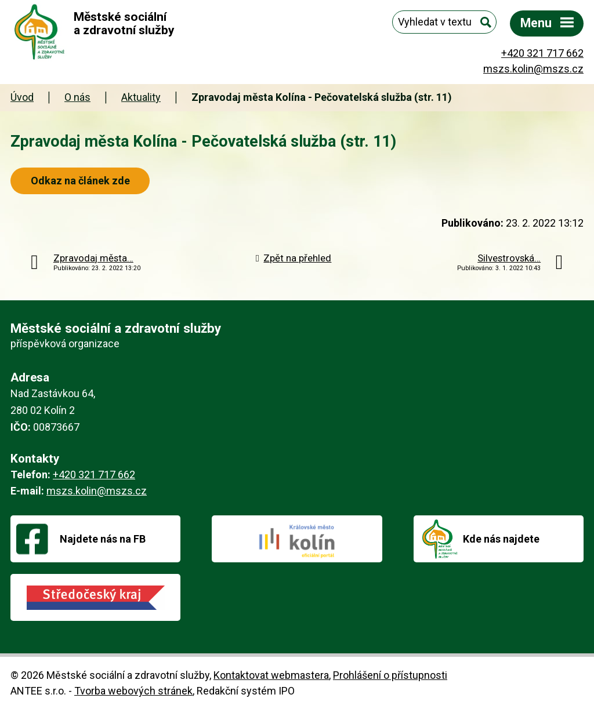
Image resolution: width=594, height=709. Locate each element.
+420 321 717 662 (542, 53)
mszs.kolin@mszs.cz (533, 69)
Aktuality (141, 97)
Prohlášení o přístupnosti (390, 675)
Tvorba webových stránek (133, 691)
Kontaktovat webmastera (271, 675)
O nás (77, 97)
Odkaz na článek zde (83, 180)
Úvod (22, 97)
